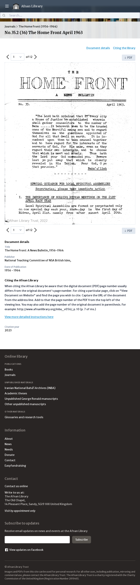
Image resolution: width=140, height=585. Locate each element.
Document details (98, 48)
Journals (10, 26)
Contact (10, 460)
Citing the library (124, 48)
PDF (128, 57)
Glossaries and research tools (24, 417)
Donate (9, 455)
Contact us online (16, 486)
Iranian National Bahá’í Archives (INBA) (30, 388)
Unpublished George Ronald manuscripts (31, 399)
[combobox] (70, 15)
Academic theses (16, 393)
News (8, 444)
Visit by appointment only (20, 511)
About (9, 438)
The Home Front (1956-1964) (38, 26)
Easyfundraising (15, 465)
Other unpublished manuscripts (25, 404)
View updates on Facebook (24, 550)
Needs (9, 449)
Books (9, 369)
